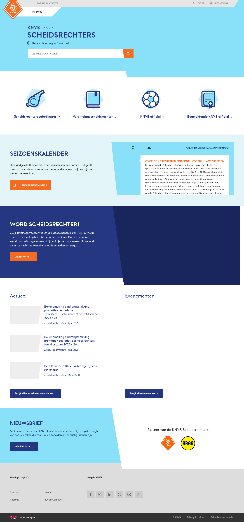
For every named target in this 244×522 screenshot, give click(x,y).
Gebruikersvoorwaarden (222, 517)
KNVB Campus (53, 499)
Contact (14, 492)
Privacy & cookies (195, 517)
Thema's (14, 499)
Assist (48, 492)
